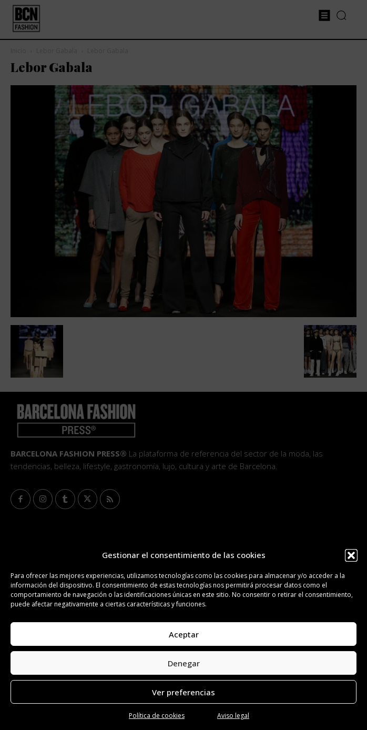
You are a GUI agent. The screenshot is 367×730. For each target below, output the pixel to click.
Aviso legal (233, 715)
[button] (351, 555)
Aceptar (184, 634)
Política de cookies (157, 715)
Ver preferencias (183, 692)
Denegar (184, 663)
